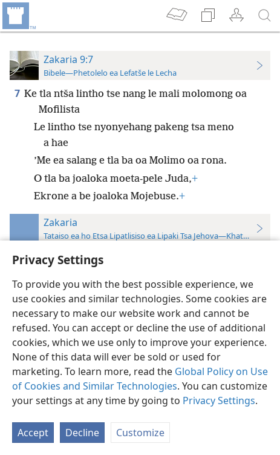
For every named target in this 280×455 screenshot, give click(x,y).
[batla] (265, 15)
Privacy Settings (219, 400)
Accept (33, 432)
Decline (82, 432)
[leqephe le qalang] (18, 15)
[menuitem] (18, 15)
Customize (140, 432)
